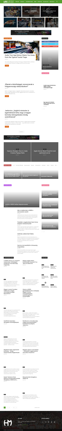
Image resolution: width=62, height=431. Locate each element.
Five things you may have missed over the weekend (45, 277)
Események (43, 165)
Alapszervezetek (27, 165)
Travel (13, 9)
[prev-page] (42, 109)
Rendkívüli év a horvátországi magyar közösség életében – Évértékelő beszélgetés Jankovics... (30, 323)
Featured (52, 165)
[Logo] (9, 1)
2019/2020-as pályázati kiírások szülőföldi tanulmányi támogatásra (50, 194)
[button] (57, 1)
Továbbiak (21, 131)
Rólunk (22, 1)
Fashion (31, 9)
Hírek (35, 1)
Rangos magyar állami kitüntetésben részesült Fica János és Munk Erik (30, 262)
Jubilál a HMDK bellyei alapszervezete (16, 204)
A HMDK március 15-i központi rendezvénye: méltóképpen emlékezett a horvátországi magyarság (12, 263)
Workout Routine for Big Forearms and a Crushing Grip (49, 226)
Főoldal (17, 1)
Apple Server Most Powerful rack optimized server (53, 267)
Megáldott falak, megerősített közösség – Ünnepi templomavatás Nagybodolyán (11, 351)
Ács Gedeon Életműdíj (19, 165)
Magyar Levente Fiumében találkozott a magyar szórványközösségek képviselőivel (10, 291)
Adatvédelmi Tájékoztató (46, 176)
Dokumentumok (29, 1)
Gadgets (52, 274)
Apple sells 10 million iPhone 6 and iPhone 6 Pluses (54, 277)
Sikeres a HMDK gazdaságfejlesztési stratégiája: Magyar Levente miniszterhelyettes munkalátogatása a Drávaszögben (31, 293)
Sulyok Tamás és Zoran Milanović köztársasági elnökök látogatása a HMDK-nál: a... (12, 378)
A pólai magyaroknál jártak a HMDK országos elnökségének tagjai (50, 86)
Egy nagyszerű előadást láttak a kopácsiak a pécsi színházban (49, 103)
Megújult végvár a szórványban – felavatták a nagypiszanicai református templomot (30, 351)
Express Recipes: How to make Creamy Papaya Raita (45, 267)
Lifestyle (43, 284)
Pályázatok (45, 1)
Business (32, 165)
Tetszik (56, 41)
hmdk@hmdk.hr (25, 424)
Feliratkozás (55, 46)
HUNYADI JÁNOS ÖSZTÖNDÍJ (25, 234)
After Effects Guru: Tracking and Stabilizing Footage (50, 205)
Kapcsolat (52, 1)
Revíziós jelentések (47, 66)
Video (49, 9)
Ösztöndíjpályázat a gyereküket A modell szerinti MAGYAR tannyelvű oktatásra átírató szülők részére (12, 175)
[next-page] (44, 109)
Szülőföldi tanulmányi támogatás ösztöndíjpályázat (11, 321)
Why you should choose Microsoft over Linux (48, 216)
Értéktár (40, 1)
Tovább (7, 65)
